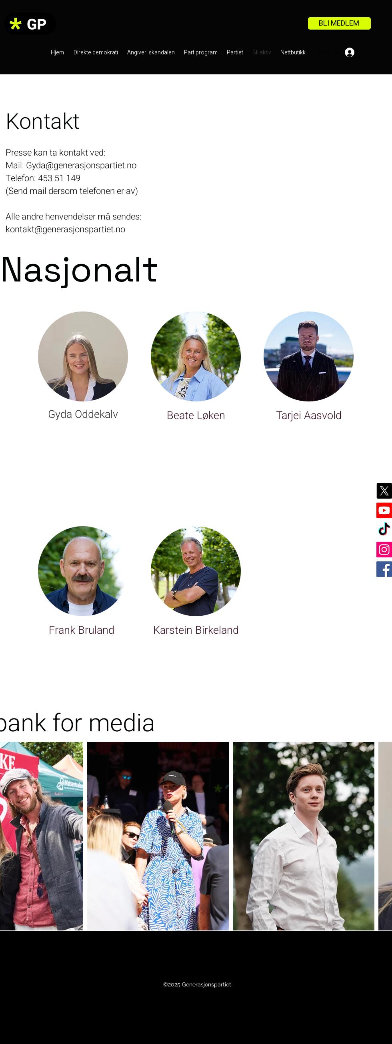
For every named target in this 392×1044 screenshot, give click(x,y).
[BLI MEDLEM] (339, 23)
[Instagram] (384, 549)
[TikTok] (384, 530)
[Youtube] (384, 510)
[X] (384, 491)
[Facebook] (384, 569)
